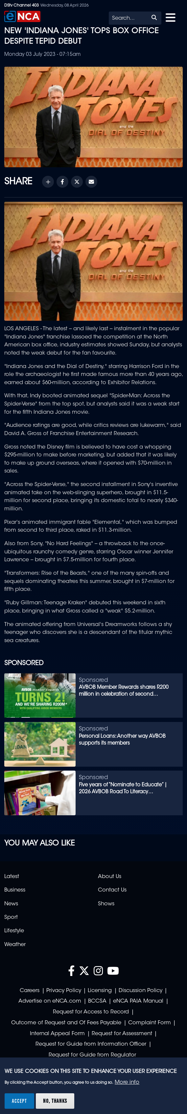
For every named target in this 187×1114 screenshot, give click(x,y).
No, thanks (55, 1101)
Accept (19, 1101)
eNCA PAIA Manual (138, 1001)
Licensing (100, 990)
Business (14, 890)
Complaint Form (149, 1023)
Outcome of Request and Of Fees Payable (66, 1023)
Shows (106, 904)
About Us (109, 876)
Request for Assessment (122, 1033)
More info (127, 1082)
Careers (29, 990)
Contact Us (112, 890)
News (11, 904)
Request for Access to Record (91, 1012)
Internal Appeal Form (57, 1033)
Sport (11, 917)
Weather (15, 944)
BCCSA (97, 1001)
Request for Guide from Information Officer (90, 1044)
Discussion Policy (140, 990)
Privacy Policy (63, 990)
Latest (11, 876)
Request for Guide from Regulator (92, 1055)
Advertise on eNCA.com (49, 1001)
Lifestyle (14, 931)
